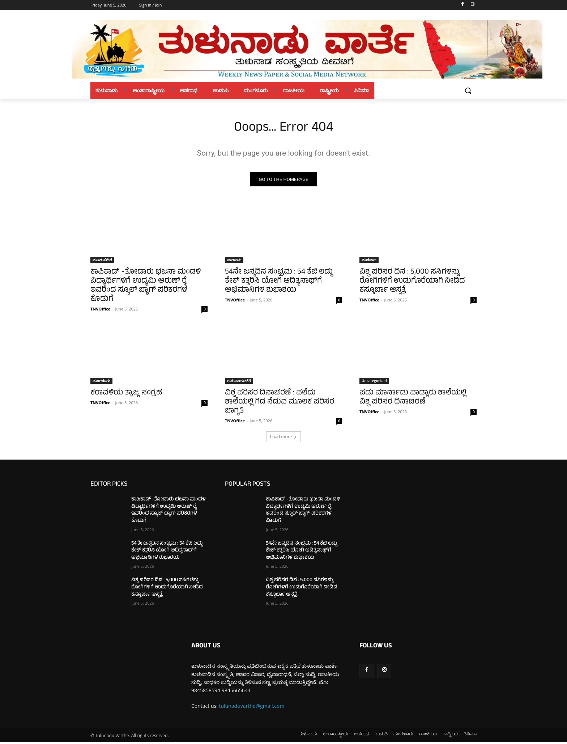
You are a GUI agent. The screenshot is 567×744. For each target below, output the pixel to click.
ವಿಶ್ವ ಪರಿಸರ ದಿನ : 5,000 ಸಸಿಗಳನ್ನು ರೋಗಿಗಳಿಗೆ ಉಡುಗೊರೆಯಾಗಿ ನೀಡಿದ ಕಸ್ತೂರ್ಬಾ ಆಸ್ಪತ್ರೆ (412, 283)
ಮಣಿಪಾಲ (369, 261)
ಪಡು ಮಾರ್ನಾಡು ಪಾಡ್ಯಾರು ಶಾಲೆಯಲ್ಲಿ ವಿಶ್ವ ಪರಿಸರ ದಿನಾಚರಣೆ (412, 399)
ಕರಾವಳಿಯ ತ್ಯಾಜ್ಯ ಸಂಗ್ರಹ (126, 395)
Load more (283, 438)
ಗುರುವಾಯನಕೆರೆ (239, 382)
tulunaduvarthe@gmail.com (252, 707)
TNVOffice (100, 310)
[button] (468, 90)
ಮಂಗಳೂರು (101, 382)
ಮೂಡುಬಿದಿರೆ (102, 261)
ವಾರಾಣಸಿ (234, 261)
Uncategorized (374, 382)
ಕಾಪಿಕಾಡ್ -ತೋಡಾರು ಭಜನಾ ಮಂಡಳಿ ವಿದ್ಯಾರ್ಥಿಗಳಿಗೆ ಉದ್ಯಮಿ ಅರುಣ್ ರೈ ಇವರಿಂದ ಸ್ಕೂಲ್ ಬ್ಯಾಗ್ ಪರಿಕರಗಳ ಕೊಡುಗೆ (145, 288)
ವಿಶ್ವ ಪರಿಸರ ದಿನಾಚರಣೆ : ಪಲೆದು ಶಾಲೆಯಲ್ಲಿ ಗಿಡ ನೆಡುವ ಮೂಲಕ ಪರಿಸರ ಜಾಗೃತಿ (279, 404)
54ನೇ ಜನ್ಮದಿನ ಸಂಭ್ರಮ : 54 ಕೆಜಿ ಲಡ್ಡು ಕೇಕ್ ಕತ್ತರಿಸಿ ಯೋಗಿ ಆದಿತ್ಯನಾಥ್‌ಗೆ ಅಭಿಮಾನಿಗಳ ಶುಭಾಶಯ (279, 283)
